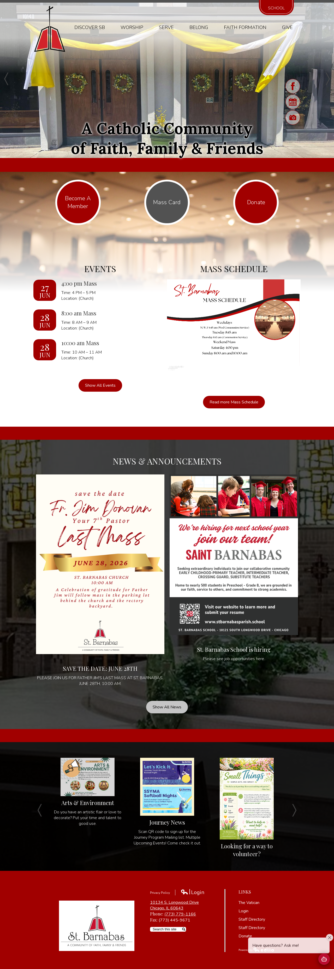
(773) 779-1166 (180, 914)
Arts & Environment (87, 803)
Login (192, 892)
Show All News (167, 707)
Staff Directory (251, 919)
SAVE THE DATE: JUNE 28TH (100, 668)
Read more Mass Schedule (234, 402)
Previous (6, 79)
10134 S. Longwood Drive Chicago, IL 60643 (174, 905)
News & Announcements (167, 461)
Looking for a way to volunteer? (247, 850)
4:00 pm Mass (79, 283)
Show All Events (100, 385)
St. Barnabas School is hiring (234, 649)
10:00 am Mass (80, 343)
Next (327, 79)
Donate (245, 936)
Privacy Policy (160, 893)
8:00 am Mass (78, 313)
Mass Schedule (234, 268)
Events (100, 268)
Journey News (167, 822)
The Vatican (248, 903)
